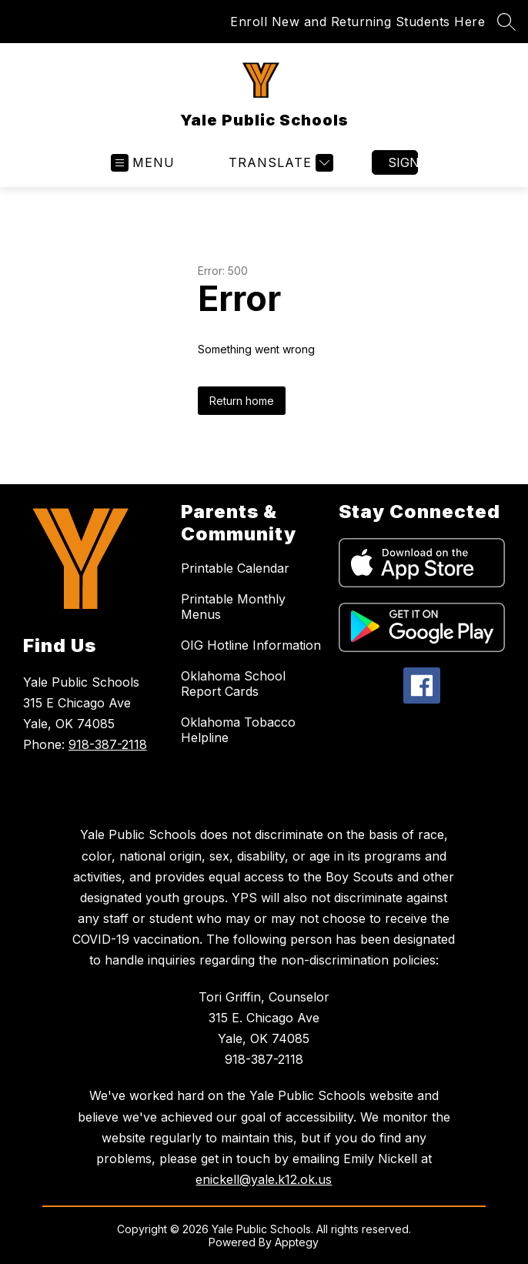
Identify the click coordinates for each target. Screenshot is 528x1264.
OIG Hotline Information (251, 645)
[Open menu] (143, 162)
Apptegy (297, 1242)
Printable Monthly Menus (233, 606)
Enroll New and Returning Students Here (357, 21)
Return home (241, 400)
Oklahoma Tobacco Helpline (238, 729)
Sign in (403, 162)
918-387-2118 (108, 744)
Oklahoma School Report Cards (233, 683)
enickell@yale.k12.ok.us (263, 1179)
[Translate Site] (279, 162)
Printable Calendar (235, 568)
